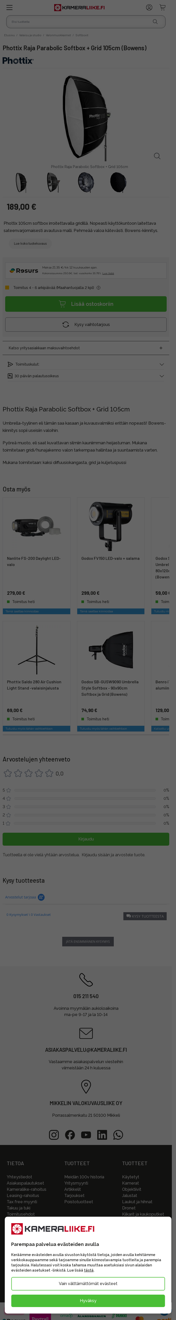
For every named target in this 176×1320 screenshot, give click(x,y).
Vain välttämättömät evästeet (88, 1283)
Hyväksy (88, 1300)
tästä (89, 1270)
